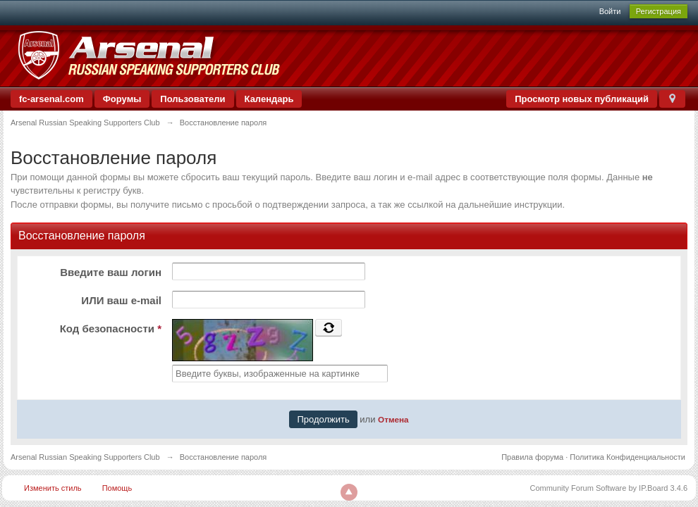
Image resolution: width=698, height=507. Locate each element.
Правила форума (532, 457)
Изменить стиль (53, 488)
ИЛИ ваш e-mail (121, 300)
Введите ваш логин (110, 272)
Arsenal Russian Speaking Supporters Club (85, 457)
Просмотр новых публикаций (582, 99)
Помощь (117, 488)
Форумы (122, 99)
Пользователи (192, 99)
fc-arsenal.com (51, 99)
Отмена (393, 419)
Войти (610, 11)
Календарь (269, 99)
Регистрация (658, 11)
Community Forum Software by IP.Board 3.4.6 (608, 488)
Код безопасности (110, 328)
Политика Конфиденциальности (627, 457)
